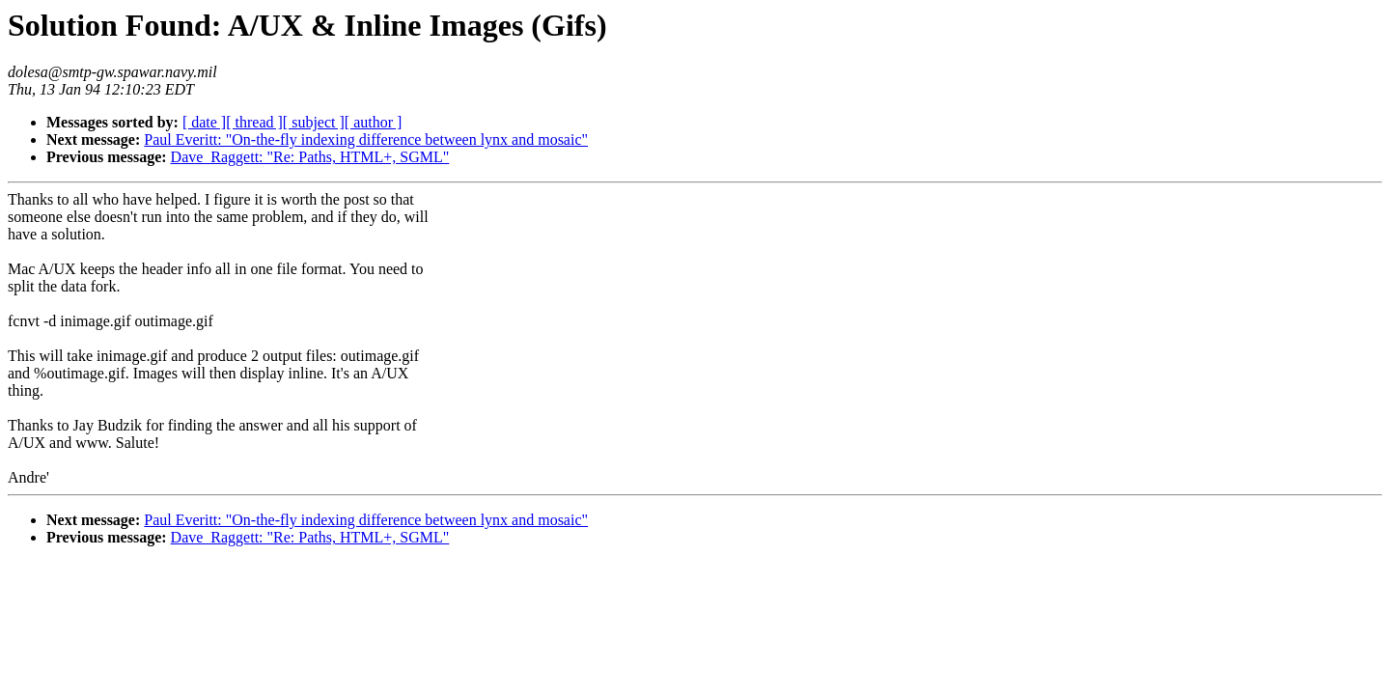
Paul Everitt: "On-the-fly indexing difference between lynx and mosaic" (366, 139)
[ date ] (204, 122)
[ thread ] (254, 122)
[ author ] (374, 122)
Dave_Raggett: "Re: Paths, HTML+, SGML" (310, 157)
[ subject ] (314, 122)
